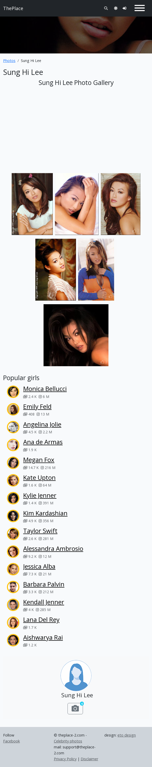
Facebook (11, 741)
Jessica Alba (39, 566)
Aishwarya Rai (43, 637)
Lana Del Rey (41, 619)
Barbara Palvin (43, 584)
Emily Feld (37, 406)
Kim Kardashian (45, 513)
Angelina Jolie (42, 424)
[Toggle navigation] (139, 8)
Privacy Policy (65, 758)
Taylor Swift (40, 530)
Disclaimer (89, 758)
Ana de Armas (43, 441)
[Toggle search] (106, 8)
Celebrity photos (68, 741)
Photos (9, 60)
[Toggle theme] (116, 8)
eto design (126, 735)
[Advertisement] (76, 33)
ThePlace (13, 8)
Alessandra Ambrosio (53, 548)
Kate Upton (39, 477)
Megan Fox (38, 459)
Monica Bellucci (45, 388)
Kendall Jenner (43, 602)
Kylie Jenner (39, 495)
